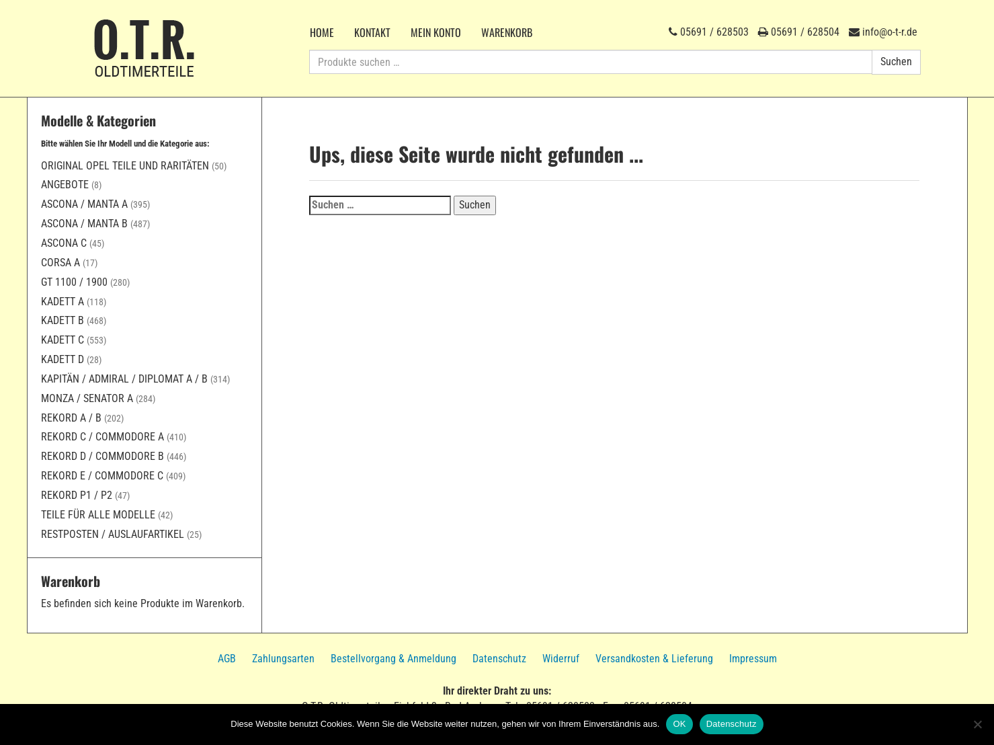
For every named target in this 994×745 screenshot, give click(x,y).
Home (322, 32)
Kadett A (62, 301)
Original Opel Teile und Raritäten (125, 165)
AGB (227, 658)
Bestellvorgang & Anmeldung (393, 658)
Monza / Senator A (87, 398)
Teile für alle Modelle (98, 514)
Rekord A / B (71, 417)
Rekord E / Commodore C (102, 475)
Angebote (65, 184)
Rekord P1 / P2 (76, 495)
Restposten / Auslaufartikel (112, 534)
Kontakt (372, 32)
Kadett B (62, 320)
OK (679, 724)
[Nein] (977, 724)
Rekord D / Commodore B (102, 456)
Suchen (896, 61)
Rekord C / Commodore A (102, 436)
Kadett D (62, 359)
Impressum (753, 658)
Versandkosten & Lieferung (654, 658)
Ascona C (64, 243)
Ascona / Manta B (84, 223)
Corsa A (60, 262)
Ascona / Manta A (84, 204)
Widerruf (560, 658)
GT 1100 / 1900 (74, 282)
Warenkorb (506, 32)
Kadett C (62, 340)
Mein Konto (436, 32)
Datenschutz (499, 658)
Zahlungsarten (283, 658)
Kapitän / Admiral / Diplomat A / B (124, 378)
